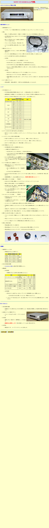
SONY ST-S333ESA (41, 8)
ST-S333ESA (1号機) (9, 266)
